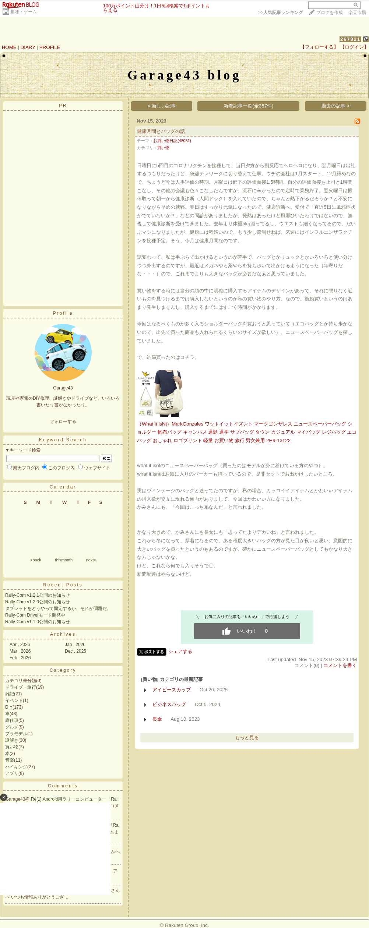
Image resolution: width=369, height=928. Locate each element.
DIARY (28, 47)
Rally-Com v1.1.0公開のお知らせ (37, 621)
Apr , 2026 (20, 644)
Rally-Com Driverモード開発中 (35, 615)
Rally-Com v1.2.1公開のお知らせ (37, 595)
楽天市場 (357, 12)
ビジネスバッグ (169, 704)
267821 (350, 39)
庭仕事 (11, 720)
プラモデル (16, 733)
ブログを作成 (329, 12)
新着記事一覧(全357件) (248, 106)
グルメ (11, 727)
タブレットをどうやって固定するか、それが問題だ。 (58, 608)
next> (91, 560)
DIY (9, 707)
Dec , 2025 (75, 651)
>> (280, 12)
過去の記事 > (335, 106)
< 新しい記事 (161, 106)
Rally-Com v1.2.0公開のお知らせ (37, 601)
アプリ (11, 773)
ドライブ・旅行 (20, 687)
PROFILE (49, 47)
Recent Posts (62, 585)
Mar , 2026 (20, 651)
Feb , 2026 (20, 657)
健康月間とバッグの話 (161, 131)
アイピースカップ (171, 689)
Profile (63, 313)
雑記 (9, 693)
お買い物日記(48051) (172, 140)
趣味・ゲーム (23, 11)
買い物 (11, 746)
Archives (63, 634)
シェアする (180, 651)
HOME (9, 47)
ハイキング (16, 766)
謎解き (11, 740)
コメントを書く (340, 665)
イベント (14, 700)
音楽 (9, 760)
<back (35, 560)
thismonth (64, 560)
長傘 (157, 719)
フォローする (63, 421)
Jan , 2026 (75, 644)
